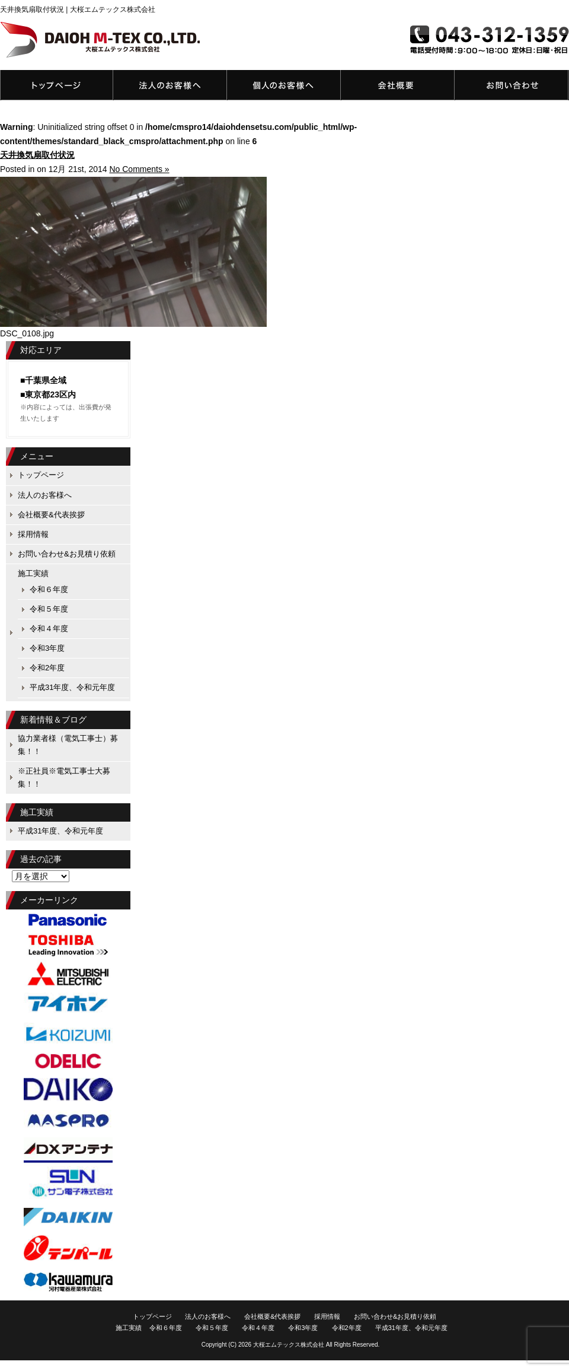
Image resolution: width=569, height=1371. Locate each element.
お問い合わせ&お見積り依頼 (512, 85)
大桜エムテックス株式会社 (288, 1344)
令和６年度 (49, 589)
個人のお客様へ (284, 85)
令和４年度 (49, 628)
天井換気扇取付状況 (37, 155)
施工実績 (33, 573)
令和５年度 (49, 609)
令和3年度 (47, 648)
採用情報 (33, 534)
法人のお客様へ (170, 85)
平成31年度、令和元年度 (72, 687)
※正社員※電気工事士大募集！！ (64, 777)
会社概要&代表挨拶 (398, 85)
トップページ (56, 85)
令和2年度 (47, 667)
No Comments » (139, 169)
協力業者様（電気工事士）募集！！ (68, 745)
